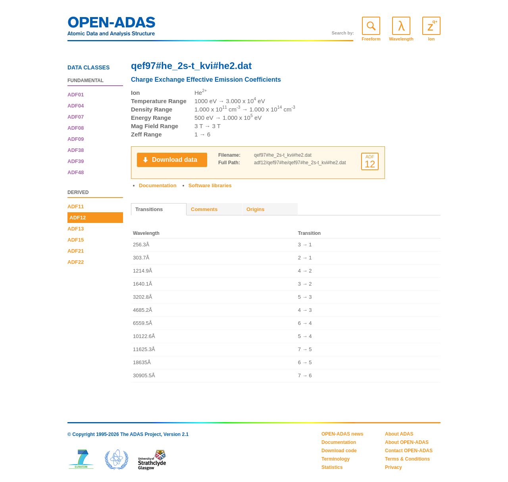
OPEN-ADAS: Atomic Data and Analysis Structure (111, 28)
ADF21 (75, 251)
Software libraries (210, 185)
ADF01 (75, 95)
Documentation (158, 185)
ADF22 (75, 262)
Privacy (393, 467)
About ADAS (399, 434)
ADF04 (75, 106)
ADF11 (75, 206)
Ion (431, 38)
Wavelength (401, 38)
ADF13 (75, 229)
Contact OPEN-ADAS (409, 450)
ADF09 (75, 139)
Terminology (335, 459)
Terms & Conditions (407, 459)
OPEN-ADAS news (342, 434)
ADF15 (75, 240)
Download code (339, 450)
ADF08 (75, 128)
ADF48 (75, 172)
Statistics (332, 467)
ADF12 (77, 218)
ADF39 (75, 161)
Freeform (371, 38)
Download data (174, 159)
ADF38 (75, 150)
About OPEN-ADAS (407, 442)
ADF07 (75, 117)
